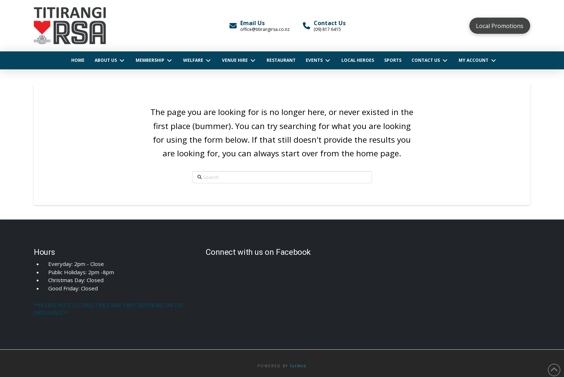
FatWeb (298, 365)
